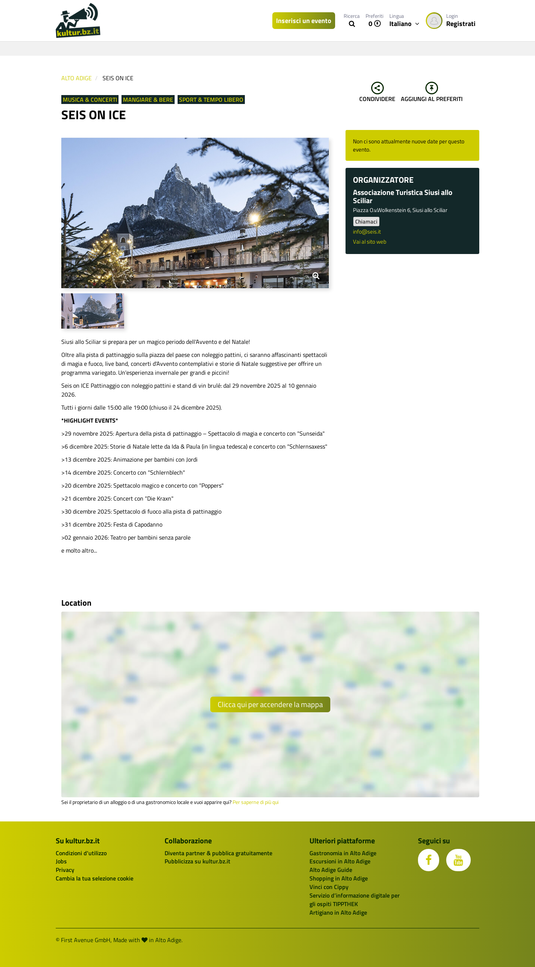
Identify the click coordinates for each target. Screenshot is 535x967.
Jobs (61, 861)
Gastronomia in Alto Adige (342, 853)
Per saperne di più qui (256, 802)
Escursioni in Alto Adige (339, 861)
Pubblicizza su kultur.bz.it (197, 861)
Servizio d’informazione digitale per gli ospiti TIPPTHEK (354, 899)
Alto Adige (76, 78)
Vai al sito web (369, 241)
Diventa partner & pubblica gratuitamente (218, 853)
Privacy (65, 869)
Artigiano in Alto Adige (338, 912)
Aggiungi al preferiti (432, 92)
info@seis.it (367, 231)
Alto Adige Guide (330, 869)
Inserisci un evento (303, 21)
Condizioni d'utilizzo (81, 853)
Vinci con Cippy (328, 886)
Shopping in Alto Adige (338, 878)
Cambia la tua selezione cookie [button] (94, 878)
